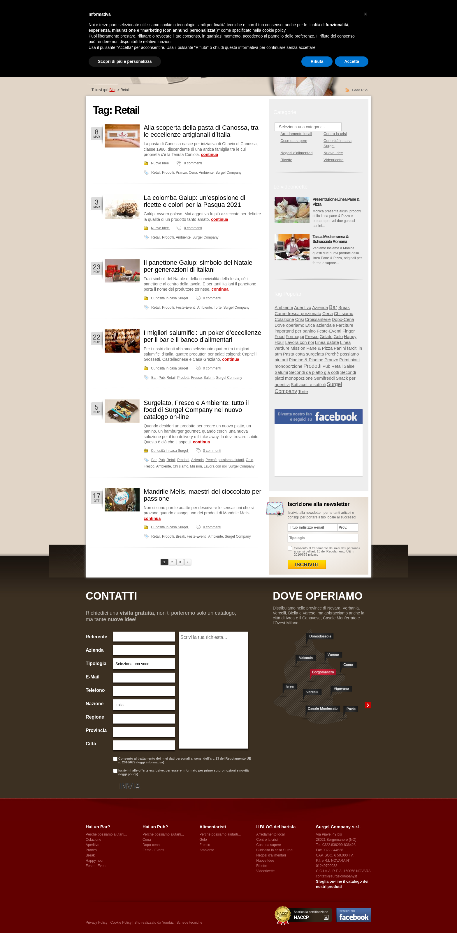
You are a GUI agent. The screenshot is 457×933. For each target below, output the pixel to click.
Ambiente (206, 172)
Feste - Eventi (96, 866)
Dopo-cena (151, 845)
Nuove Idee (160, 163)
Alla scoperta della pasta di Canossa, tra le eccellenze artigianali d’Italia (201, 131)
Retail (155, 172)
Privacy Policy (97, 922)
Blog (113, 90)
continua (209, 154)
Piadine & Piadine (306, 359)
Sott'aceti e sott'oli (308, 384)
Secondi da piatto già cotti (314, 372)
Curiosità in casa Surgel (170, 298)
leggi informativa (150, 762)
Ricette (286, 160)
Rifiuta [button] (317, 61)
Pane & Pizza (319, 348)
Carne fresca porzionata (298, 313)
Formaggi (295, 336)
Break (180, 536)
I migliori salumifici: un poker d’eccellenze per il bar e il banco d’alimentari (202, 336)
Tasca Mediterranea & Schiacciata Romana (330, 239)
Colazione (284, 319)
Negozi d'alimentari (296, 153)
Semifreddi (324, 378)
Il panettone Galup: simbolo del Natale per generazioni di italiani (198, 266)
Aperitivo (302, 307)
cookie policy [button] (273, 30)
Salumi (208, 378)
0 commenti (193, 163)
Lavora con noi (215, 466)
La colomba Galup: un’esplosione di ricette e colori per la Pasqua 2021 (194, 201)
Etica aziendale (320, 325)
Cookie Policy (120, 922)
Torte (218, 307)
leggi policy (128, 774)
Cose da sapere (293, 140)
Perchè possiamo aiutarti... (106, 834)
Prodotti (168, 172)
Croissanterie (318, 319)
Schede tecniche (190, 922)
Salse (349, 366)
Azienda (197, 460)
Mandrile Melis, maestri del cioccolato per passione (202, 495)
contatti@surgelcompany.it (336, 876)
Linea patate (327, 342)
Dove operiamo (289, 325)
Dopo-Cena (343, 319)
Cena (193, 172)
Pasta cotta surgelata (303, 353)
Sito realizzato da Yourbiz (154, 922)
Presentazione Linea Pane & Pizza (335, 202)
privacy (313, 554)
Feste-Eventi (185, 307)
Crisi (299, 319)
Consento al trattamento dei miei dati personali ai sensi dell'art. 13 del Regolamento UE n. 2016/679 (327, 551)
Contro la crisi (335, 133)
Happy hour (95, 861)
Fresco (196, 378)
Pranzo (181, 172)
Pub (162, 378)
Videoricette (333, 160)
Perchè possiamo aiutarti (224, 460)
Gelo (249, 460)
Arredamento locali (296, 133)
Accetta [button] (351, 61)
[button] (365, 14)
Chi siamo (180, 466)
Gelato (326, 336)
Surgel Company (228, 172)
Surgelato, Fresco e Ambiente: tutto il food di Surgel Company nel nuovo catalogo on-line (196, 409)
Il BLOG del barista (276, 826)
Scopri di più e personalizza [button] (125, 61)
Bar (154, 378)
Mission (196, 466)
